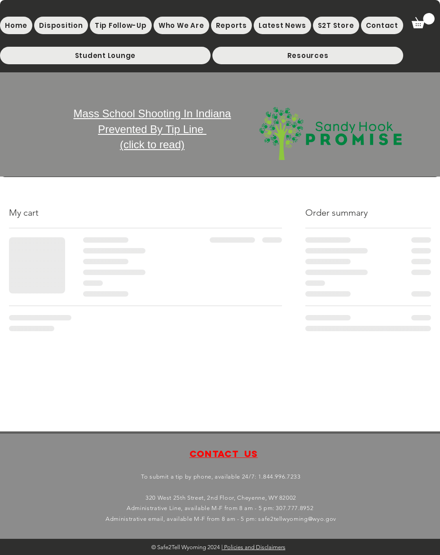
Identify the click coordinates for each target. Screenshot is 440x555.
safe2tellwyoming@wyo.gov (297, 518)
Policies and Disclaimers (254, 547)
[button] (105, 55)
